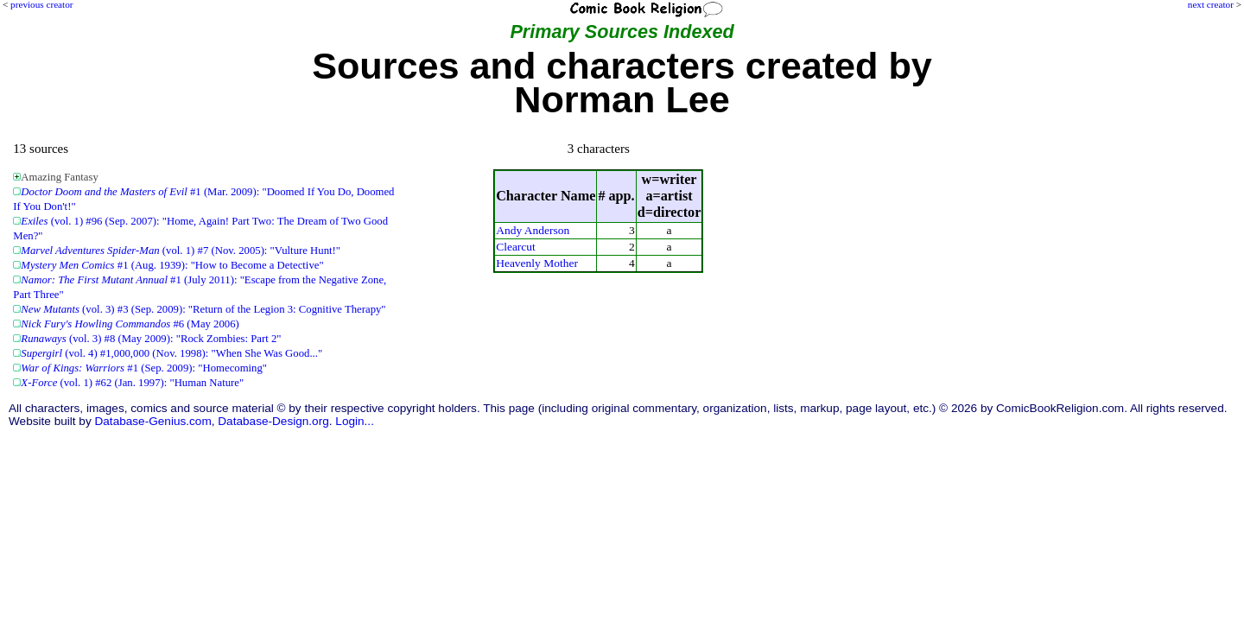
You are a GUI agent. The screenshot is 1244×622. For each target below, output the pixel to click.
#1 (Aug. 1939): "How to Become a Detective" (172, 265)
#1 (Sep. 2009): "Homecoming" (144, 368)
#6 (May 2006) (129, 324)
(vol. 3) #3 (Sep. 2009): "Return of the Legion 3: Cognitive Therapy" (203, 309)
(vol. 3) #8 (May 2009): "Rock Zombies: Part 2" (151, 339)
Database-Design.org (273, 421)
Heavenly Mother (537, 263)
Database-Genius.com (152, 421)
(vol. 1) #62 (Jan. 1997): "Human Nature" (132, 383)
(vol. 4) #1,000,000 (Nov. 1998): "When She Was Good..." (171, 353)
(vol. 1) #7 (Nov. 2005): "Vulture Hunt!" (180, 250)
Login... (354, 421)
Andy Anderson (532, 230)
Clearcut (516, 246)
